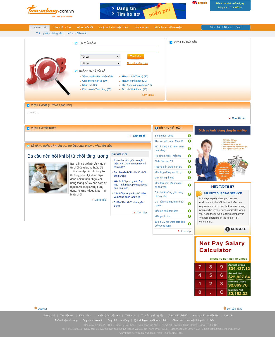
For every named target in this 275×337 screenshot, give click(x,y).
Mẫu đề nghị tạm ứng (166, 211)
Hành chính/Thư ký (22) (135, 76)
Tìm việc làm (67, 315)
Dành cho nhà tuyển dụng (230, 3)
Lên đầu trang (234, 308)
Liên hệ (228, 315)
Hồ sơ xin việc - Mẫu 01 (168, 155)
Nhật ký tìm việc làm (109, 315)
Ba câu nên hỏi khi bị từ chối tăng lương (68, 156)
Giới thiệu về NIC (178, 315)
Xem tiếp (100, 199)
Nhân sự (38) (89, 85)
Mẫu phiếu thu (162, 216)
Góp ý (238, 27)
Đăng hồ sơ (85, 315)
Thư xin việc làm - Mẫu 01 (169, 141)
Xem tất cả (148, 94)
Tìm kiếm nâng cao (137, 63)
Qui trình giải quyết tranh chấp (150, 320)
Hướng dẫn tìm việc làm (206, 315)
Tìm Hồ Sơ (236, 7)
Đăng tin (222, 7)
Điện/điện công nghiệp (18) (137, 85)
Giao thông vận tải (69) (95, 80)
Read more (238, 229)
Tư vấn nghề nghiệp (152, 315)
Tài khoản (130, 315)
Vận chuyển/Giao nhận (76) (97, 76)
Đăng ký (228, 27)
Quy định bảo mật (93, 320)
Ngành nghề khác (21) (134, 80)
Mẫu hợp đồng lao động (168, 172)
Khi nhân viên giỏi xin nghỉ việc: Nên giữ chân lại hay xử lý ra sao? (130, 163)
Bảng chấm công (164, 135)
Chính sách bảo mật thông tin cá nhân (193, 320)
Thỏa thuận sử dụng (66, 320)
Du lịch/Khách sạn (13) (134, 89)
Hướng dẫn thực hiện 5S (168, 166)
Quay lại (42, 308)
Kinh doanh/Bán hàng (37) (96, 89)
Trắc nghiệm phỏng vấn (49, 33)
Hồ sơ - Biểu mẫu (77, 33)
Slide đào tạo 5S (164, 161)
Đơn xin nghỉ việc (164, 177)
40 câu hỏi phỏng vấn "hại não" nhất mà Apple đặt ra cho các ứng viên (130, 184)
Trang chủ (49, 315)
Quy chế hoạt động (118, 320)
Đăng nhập (215, 27)
